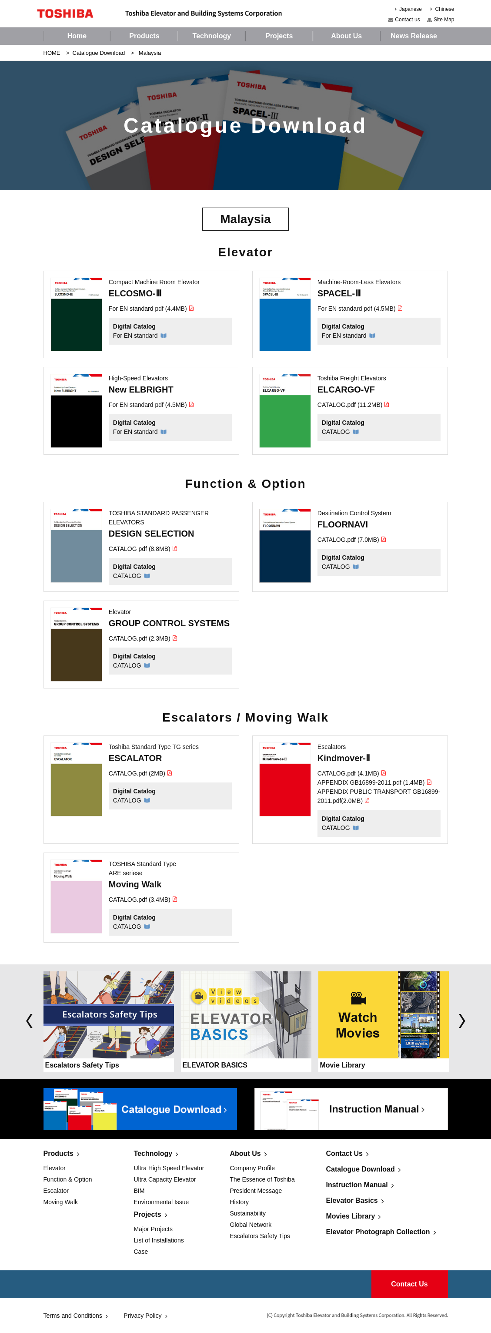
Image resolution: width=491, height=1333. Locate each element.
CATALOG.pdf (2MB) (141, 773)
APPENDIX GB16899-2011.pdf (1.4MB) (374, 782)
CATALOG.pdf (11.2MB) (353, 404)
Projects (147, 1214)
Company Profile (252, 1168)
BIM (139, 1191)
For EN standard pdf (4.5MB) (360, 308)
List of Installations (159, 1240)
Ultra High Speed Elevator (169, 1168)
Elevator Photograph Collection (378, 1232)
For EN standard (135, 335)
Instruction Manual (357, 1185)
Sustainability (248, 1213)
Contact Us (344, 1153)
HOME (51, 53)
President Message (256, 1191)
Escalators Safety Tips (260, 1236)
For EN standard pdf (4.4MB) (151, 308)
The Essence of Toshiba (262, 1179)
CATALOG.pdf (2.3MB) (143, 638)
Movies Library (350, 1216)
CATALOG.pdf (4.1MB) (352, 773)
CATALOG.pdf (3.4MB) (143, 899)
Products (58, 1153)
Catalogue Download (99, 53)
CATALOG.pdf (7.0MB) (352, 539)
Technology (153, 1153)
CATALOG (336, 431)
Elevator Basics (352, 1200)
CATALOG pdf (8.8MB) (143, 548)
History (239, 1202)
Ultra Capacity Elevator (165, 1179)
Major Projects (153, 1229)
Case (141, 1252)
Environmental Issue (161, 1202)
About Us (245, 1153)
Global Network (251, 1225)
